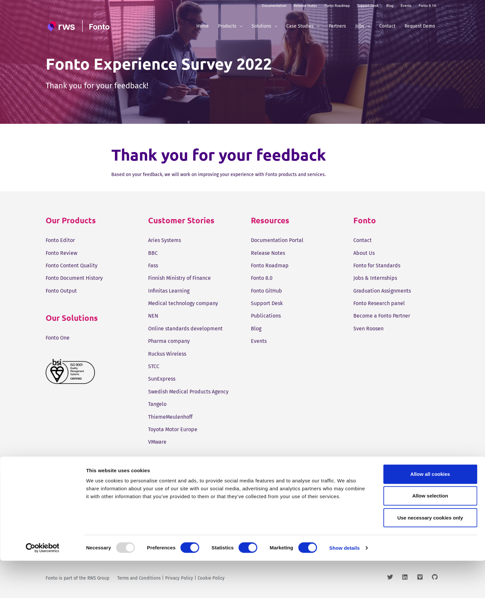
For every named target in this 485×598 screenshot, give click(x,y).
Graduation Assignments (382, 291)
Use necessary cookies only (430, 555)
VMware (157, 442)
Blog (389, 5)
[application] (239, 26)
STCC (153, 366)
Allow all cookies (430, 511)
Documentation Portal (277, 240)
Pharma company (169, 341)
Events (406, 5)
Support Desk (368, 5)
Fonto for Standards (376, 265)
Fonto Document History (74, 278)
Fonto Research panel (379, 303)
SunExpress (161, 379)
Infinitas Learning (168, 291)
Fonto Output (61, 291)
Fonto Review (61, 253)
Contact (362, 240)
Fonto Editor (60, 240)
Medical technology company (183, 303)
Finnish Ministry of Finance (179, 278)
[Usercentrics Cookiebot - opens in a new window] (42, 585)
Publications (266, 316)
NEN (153, 316)
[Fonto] (79, 26)
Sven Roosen (368, 328)
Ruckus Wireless (167, 354)
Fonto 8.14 (427, 5)
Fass (153, 265)
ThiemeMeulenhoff (170, 417)
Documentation (274, 5)
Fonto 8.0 (262, 278)
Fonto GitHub (266, 291)
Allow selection (430, 533)
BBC (153, 253)
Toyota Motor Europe (172, 429)
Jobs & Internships (375, 278)
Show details (344, 585)
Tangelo (157, 404)
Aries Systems (164, 240)
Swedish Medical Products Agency (188, 391)
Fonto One (58, 338)
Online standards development (185, 328)
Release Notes (305, 5)
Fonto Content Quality (72, 265)
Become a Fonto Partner (381, 316)
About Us (364, 253)
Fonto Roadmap (337, 5)
